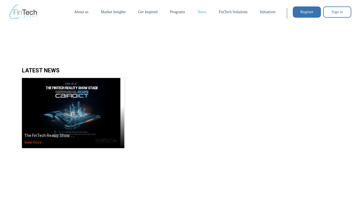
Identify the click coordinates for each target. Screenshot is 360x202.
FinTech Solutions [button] (233, 12)
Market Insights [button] (113, 12)
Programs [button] (177, 12)
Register (307, 12)
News (201, 12)
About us (81, 12)
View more (32, 142)
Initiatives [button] (268, 12)
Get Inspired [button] (148, 12)
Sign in (337, 12)
